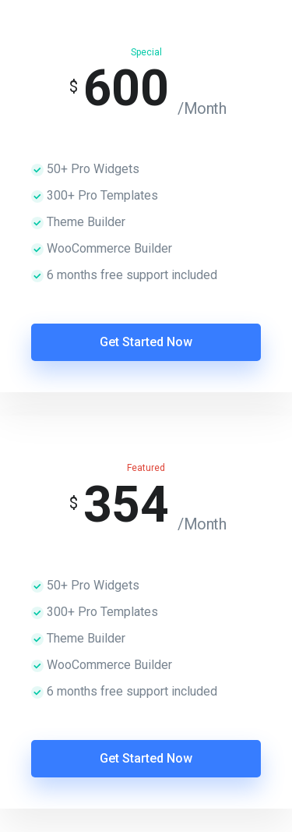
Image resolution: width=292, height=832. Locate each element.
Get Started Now (146, 342)
